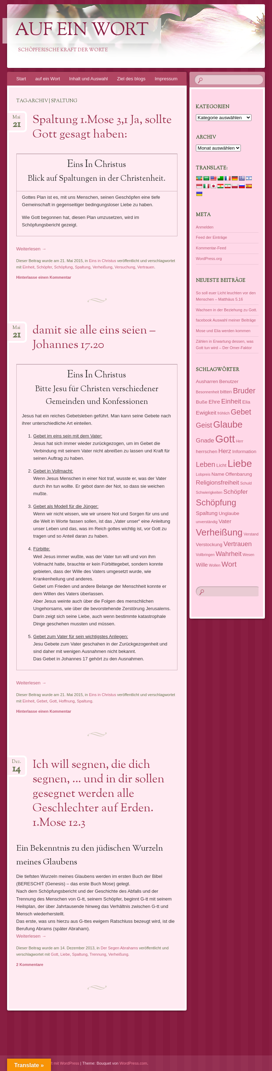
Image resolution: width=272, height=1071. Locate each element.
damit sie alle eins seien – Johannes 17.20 (94, 338)
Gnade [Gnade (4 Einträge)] (205, 440)
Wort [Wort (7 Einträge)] (229, 564)
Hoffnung (66, 701)
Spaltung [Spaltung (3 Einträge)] (206, 513)
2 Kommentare (29, 964)
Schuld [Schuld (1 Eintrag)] (246, 483)
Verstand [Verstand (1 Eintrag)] (251, 534)
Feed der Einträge (211, 237)
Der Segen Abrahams (119, 948)
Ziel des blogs (131, 78)
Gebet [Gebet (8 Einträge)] (241, 412)
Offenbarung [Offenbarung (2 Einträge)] (238, 474)
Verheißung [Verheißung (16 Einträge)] (219, 532)
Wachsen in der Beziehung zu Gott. (226, 310)
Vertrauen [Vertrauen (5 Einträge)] (237, 544)
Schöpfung (63, 267)
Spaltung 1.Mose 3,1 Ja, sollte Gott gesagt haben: (102, 127)
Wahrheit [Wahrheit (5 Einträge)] (229, 553)
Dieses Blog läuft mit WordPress (51, 1063)
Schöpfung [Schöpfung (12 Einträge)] (216, 502)
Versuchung (125, 267)
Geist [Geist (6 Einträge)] (204, 425)
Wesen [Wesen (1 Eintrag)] (248, 554)
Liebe (65, 954)
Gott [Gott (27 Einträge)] (225, 439)
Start (21, 78)
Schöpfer (44, 267)
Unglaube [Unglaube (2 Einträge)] (229, 513)
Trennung (98, 954)
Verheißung (102, 267)
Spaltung (82, 267)
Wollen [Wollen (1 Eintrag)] (214, 565)
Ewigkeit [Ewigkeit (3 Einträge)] (206, 413)
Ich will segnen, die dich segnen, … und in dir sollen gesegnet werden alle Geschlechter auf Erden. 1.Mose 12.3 (98, 794)
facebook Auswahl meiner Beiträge (226, 320)
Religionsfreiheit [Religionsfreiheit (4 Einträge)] (217, 482)
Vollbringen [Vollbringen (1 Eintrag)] (205, 554)
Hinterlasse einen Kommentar (43, 277)
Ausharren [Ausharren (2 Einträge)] (207, 381)
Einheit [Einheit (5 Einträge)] (231, 401)
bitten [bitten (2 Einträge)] (226, 391)
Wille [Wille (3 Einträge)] (202, 565)
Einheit (29, 267)
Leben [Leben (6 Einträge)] (205, 464)
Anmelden (205, 227)
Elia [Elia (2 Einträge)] (246, 402)
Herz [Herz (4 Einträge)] (225, 451)
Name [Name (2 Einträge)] (217, 474)
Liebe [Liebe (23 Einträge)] (239, 463)
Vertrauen (145, 267)
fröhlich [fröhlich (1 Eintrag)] (223, 413)
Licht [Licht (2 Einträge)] (221, 465)
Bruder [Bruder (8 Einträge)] (244, 391)
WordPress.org (209, 258)
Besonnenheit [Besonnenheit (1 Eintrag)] (207, 392)
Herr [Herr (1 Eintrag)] (239, 441)
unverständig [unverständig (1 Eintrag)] (206, 522)
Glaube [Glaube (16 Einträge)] (228, 424)
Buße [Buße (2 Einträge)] (201, 402)
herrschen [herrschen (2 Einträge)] (206, 451)
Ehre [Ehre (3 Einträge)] (214, 402)
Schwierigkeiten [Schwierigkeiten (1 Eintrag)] (209, 492)
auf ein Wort (82, 31)
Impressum (166, 78)
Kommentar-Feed (211, 248)
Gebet (41, 701)
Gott (53, 701)
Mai (16, 119)
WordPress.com (133, 1063)
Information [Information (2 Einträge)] (244, 451)
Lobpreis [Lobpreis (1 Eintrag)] (203, 474)
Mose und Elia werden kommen (223, 331)
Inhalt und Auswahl (88, 78)
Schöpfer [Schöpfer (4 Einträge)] (235, 491)
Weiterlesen (31, 248)
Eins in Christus (102, 261)
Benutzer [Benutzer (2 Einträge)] (228, 381)
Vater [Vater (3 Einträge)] (225, 521)
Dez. (16, 764)
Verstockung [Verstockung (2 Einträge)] (209, 544)
